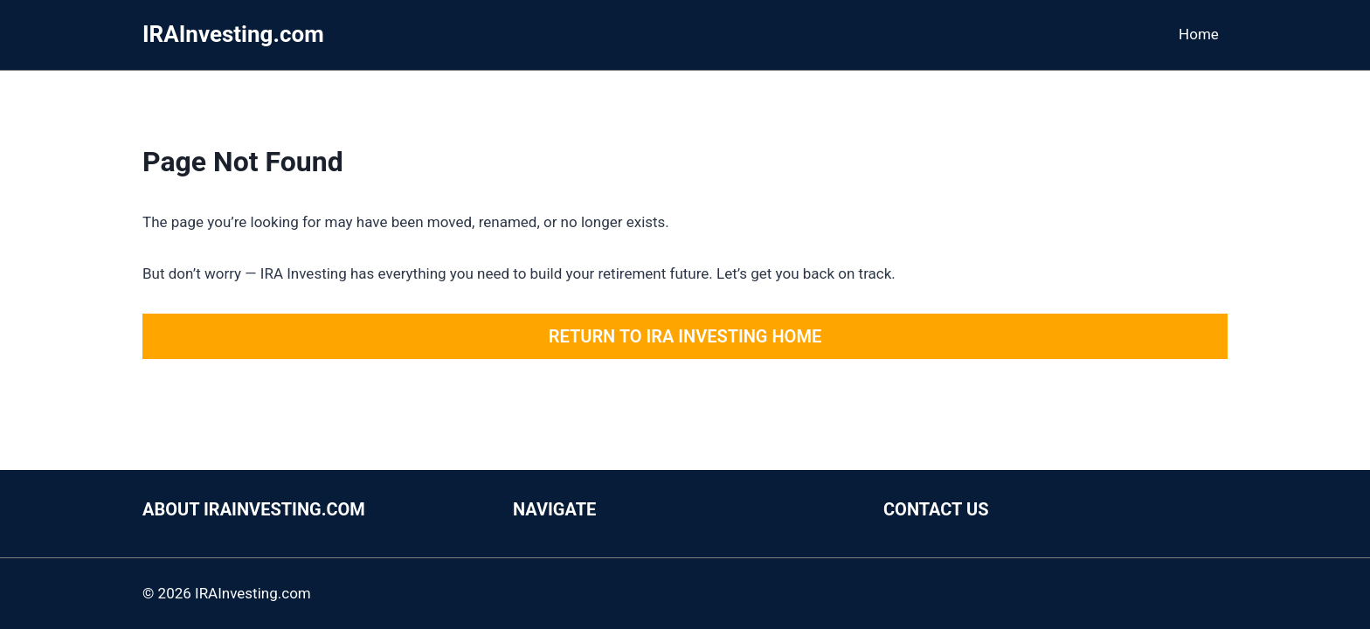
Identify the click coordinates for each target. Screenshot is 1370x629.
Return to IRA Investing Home (685, 336)
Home (1199, 34)
